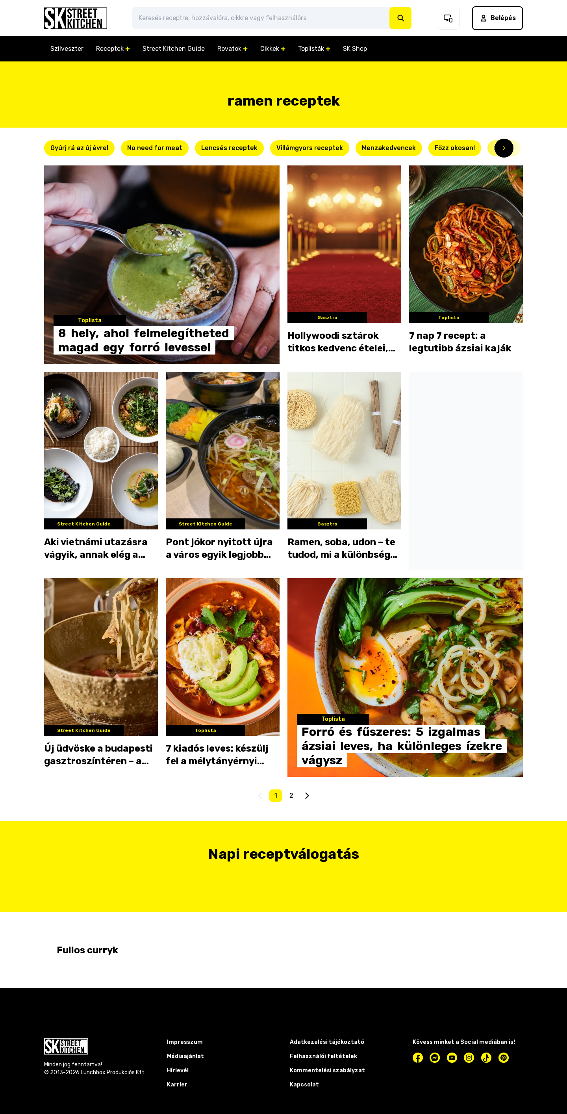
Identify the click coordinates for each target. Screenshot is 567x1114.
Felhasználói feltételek (323, 1056)
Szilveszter (66, 48)
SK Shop (355, 48)
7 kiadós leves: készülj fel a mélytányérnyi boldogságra (217, 755)
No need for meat (154, 148)
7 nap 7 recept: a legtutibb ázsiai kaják (460, 342)
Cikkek (272, 48)
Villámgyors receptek (309, 148)
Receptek (113, 48)
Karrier (177, 1084)
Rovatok (232, 48)
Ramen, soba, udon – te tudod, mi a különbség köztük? (341, 549)
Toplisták (314, 48)
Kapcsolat (304, 1084)
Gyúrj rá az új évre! (79, 148)
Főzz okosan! (455, 148)
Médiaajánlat (185, 1056)
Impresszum (185, 1042)
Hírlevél (178, 1070)
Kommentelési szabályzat (327, 1070)
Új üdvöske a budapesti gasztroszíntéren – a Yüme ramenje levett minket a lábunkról (98, 755)
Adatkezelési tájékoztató (327, 1042)
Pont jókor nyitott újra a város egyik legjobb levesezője (219, 549)
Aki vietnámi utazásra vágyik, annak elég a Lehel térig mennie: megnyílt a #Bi (96, 549)
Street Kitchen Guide (174, 48)
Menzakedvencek (389, 148)
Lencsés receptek (229, 148)
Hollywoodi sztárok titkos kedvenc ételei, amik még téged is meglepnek (337, 342)
